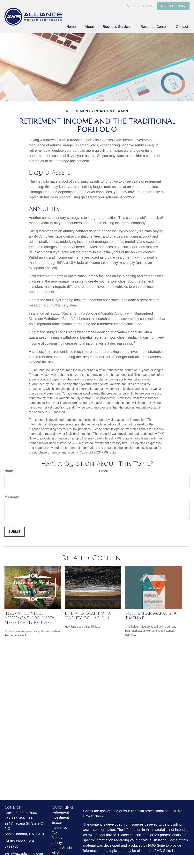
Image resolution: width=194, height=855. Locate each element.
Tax (54, 833)
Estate (57, 822)
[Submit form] (14, 532)
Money (57, 838)
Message (11, 496)
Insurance (59, 827)
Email (103, 471)
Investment (60, 817)
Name (9, 471)
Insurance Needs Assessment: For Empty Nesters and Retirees (29, 618)
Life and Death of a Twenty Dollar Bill (88, 615)
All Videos (59, 853)
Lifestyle (58, 843)
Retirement (60, 812)
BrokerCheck (93, 816)
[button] (71, 26)
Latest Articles (63, 848)
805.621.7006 (139, 6)
